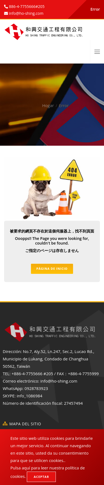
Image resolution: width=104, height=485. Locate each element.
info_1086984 (29, 395)
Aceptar (41, 477)
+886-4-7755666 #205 (32, 373)
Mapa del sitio (25, 423)
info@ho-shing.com (58, 381)
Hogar (48, 101)
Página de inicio (52, 268)
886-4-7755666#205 (26, 6)
